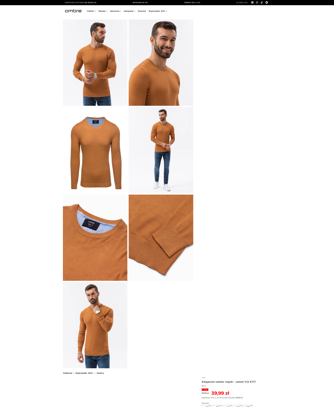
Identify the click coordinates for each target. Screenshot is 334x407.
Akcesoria (114, 11)
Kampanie (128, 11)
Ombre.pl (67, 373)
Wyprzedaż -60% (157, 11)
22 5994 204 (242, 3)
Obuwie (102, 11)
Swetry (100, 373)
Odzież (90, 11)
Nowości (142, 11)
